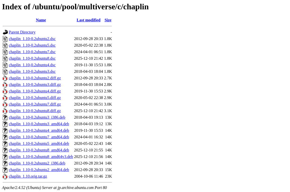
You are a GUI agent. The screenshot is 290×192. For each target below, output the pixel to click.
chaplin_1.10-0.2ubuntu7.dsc (32, 52)
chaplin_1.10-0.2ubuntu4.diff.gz (35, 91)
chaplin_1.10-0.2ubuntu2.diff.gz (35, 78)
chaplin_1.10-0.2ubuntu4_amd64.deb (39, 130)
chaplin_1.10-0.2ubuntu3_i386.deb (37, 117)
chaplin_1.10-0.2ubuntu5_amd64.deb (39, 143)
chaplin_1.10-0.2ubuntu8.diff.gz (35, 111)
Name (41, 20)
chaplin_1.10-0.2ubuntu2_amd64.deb (39, 170)
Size (108, 20)
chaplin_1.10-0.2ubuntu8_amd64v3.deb (41, 156)
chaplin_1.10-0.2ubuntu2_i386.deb (37, 163)
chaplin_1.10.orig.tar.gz (28, 176)
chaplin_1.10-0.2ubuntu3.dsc (32, 71)
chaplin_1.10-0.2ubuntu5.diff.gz (35, 97)
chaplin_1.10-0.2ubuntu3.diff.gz (35, 84)
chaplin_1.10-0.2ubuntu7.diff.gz (35, 104)
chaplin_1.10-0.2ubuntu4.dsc (32, 65)
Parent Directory (22, 32)
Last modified (89, 20)
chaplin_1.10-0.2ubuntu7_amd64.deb (39, 137)
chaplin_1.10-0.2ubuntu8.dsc (32, 58)
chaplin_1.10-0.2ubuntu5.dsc (32, 45)
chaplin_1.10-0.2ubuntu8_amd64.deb (39, 150)
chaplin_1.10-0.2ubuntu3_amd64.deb (39, 124)
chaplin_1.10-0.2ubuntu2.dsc (32, 39)
